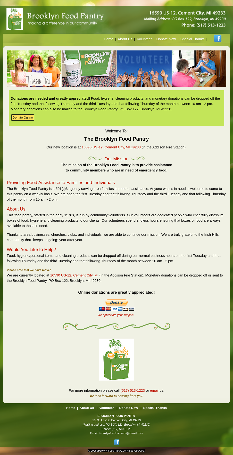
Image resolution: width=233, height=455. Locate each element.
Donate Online (23, 117)
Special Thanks (192, 39)
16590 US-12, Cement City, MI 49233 (111, 147)
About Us (125, 39)
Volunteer (144, 39)
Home (108, 39)
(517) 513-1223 (133, 390)
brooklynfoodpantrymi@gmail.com (121, 433)
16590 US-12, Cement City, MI (74, 275)
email (154, 390)
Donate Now (166, 39)
